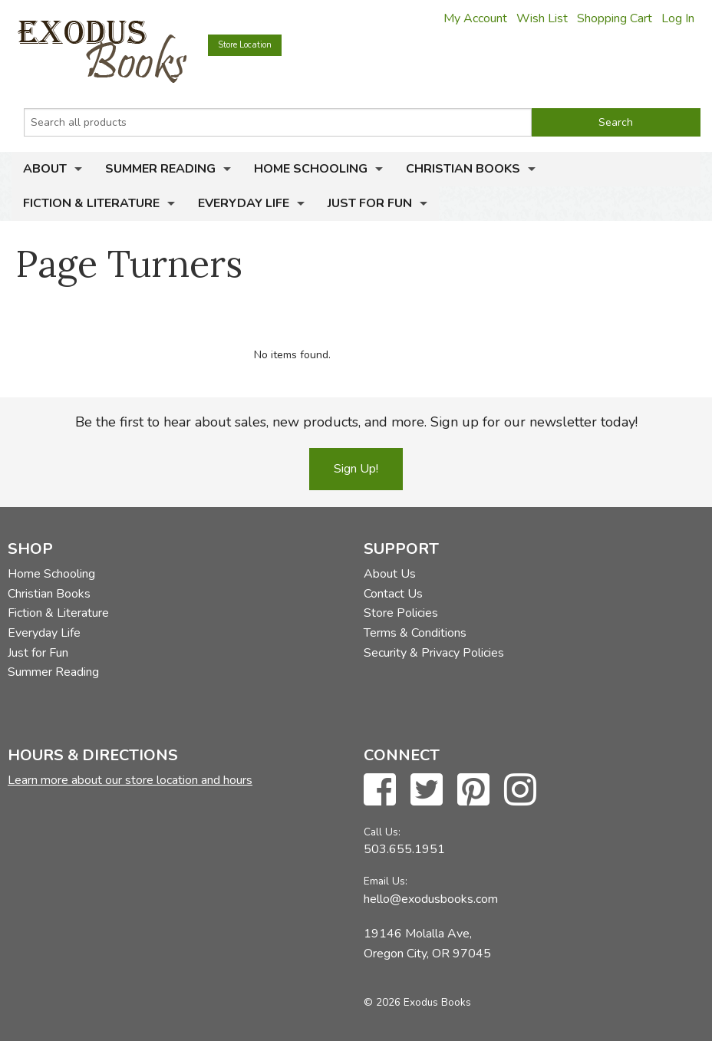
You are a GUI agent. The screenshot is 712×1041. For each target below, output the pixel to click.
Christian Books (463, 168)
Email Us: (385, 881)
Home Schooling (311, 168)
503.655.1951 (404, 849)
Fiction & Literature (91, 203)
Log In (677, 18)
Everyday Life (243, 203)
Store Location (245, 45)
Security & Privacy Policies (434, 652)
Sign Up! (356, 468)
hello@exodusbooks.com (431, 899)
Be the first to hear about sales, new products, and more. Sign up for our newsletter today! (356, 422)
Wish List (542, 18)
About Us (390, 573)
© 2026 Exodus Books (417, 1002)
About (45, 168)
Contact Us (393, 593)
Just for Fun (370, 203)
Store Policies (401, 613)
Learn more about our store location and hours (130, 780)
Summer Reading (160, 168)
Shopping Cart (614, 18)
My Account (475, 18)
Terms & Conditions (415, 632)
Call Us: (382, 832)
